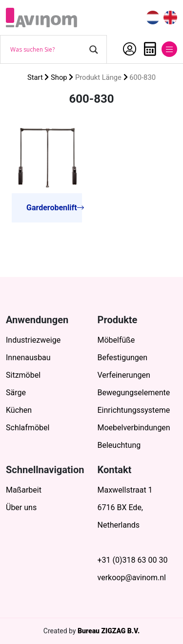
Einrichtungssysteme (134, 410)
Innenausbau (28, 357)
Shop (59, 77)
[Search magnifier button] (94, 49)
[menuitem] (153, 18)
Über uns (21, 507)
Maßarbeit (23, 490)
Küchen (19, 410)
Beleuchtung (119, 445)
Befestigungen (123, 357)
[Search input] (47, 49)
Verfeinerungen (124, 375)
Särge (16, 392)
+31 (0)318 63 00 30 (133, 560)
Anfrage (150, 49)
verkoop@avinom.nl (132, 577)
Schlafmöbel (27, 427)
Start (35, 77)
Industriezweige (33, 340)
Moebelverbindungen (134, 427)
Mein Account (129, 49)
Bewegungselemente (134, 392)
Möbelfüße (116, 340)
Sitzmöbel (23, 375)
